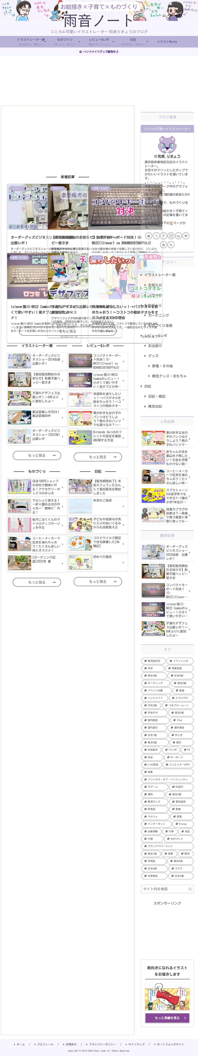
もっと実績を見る (167, 1017)
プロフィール (44, 1044)
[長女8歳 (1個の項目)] (180, 861)
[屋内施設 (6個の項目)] (155, 720)
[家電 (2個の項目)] (181, 809)
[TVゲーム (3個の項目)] (154, 787)
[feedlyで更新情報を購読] (163, 244)
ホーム (19, 1044)
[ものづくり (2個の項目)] (179, 839)
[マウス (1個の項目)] (181, 868)
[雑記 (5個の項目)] (181, 742)
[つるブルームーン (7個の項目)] (177, 705)
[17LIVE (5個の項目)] (171, 750)
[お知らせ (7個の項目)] (154, 713)
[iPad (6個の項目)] (182, 720)
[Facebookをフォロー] (163, 235)
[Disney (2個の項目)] (182, 824)
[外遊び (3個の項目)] (181, 787)
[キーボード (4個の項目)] (179, 757)
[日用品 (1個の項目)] (153, 861)
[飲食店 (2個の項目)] (154, 809)
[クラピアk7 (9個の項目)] (181, 698)
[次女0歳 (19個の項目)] (180, 675)
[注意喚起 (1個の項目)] (154, 876)
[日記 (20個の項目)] (152, 668)
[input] (167, 889)
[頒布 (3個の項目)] (153, 794)
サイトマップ (135, 1044)
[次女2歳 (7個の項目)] (151, 705)
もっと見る (67, 331)
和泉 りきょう (169, 156)
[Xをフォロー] (156, 235)
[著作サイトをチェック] (148, 235)
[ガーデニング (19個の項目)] (155, 683)
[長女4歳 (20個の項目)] (154, 675)
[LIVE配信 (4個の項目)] (151, 764)
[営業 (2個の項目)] (181, 816)
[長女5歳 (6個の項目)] (180, 713)
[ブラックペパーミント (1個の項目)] (167, 846)
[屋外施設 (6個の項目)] (180, 727)
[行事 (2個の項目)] (170, 831)
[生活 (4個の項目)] (152, 757)
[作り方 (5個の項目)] (181, 735)
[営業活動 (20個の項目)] (179, 668)
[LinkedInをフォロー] (178, 235)
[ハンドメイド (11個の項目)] (154, 698)
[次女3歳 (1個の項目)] (180, 876)
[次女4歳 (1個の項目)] (154, 868)
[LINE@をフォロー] (185, 235)
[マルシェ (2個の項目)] (155, 816)
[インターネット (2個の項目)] (156, 824)
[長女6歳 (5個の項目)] (155, 742)
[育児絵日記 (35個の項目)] (153, 661)
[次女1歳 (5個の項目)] (154, 735)
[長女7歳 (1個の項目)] (151, 854)
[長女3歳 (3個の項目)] (179, 794)
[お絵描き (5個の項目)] (151, 750)
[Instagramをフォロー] (170, 235)
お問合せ (70, 1044)
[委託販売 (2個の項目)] (181, 802)
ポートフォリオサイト (169, 1044)
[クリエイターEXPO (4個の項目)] (178, 764)
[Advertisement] (68, 140)
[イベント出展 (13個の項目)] (156, 690)
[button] (190, 889)
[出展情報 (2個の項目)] (151, 831)
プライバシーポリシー (101, 1044)
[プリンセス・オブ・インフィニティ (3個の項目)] (167, 779)
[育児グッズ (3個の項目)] (154, 802)
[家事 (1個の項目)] (169, 854)
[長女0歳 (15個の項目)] (182, 683)
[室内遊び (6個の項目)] (154, 727)
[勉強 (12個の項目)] (183, 690)
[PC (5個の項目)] (187, 750)
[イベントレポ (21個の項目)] (180, 661)
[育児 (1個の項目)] (186, 854)
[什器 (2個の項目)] (152, 839)
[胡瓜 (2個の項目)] (186, 831)
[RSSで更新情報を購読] (170, 244)
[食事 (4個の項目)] (167, 772)
